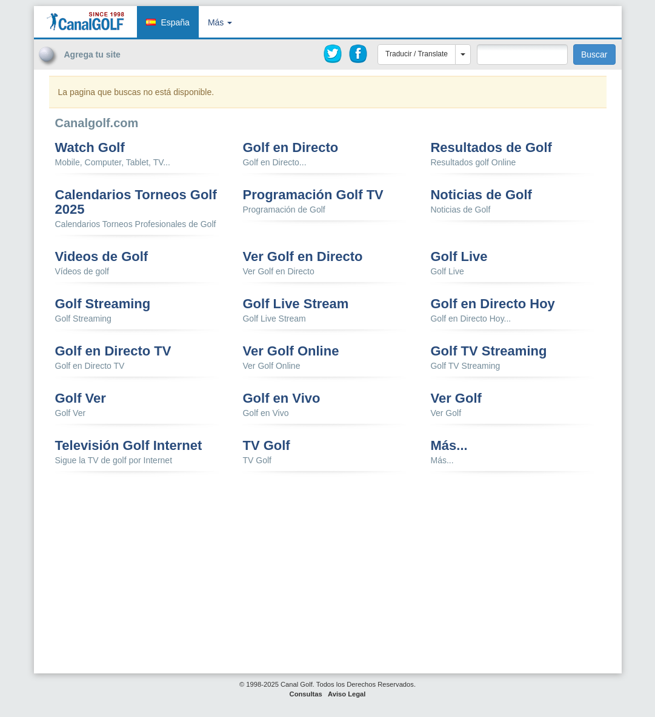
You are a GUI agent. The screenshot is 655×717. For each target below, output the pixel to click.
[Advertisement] (546, 92)
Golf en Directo (290, 147)
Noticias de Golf (480, 195)
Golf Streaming (103, 304)
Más (220, 22)
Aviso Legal (346, 694)
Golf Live (458, 256)
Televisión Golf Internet (128, 445)
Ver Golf (455, 398)
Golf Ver (80, 398)
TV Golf (266, 445)
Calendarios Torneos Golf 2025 (136, 202)
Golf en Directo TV (113, 351)
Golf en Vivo (281, 398)
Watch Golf (90, 147)
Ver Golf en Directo (302, 256)
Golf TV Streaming (488, 351)
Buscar (594, 54)
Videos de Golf (101, 256)
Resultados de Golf (490, 147)
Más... (448, 445)
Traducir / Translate (416, 54)
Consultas (306, 694)
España (175, 22)
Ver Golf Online (290, 351)
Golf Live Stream (295, 304)
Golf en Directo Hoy (492, 304)
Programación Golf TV (312, 195)
